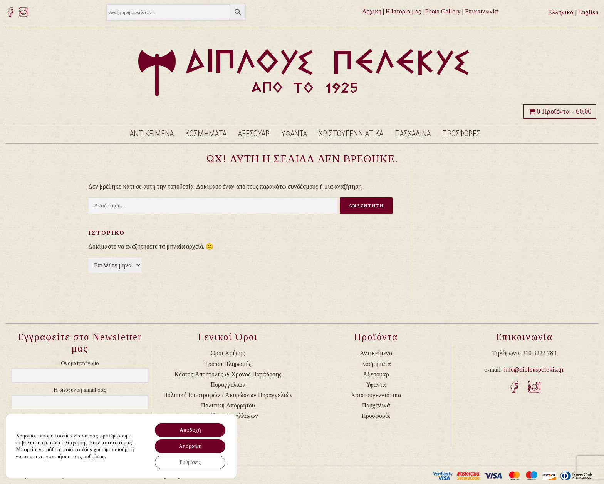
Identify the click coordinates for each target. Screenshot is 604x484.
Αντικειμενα (152, 133)
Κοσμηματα (205, 133)
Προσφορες (461, 133)
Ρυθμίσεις (190, 462)
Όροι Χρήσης (228, 353)
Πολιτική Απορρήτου (228, 405)
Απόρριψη (190, 446)
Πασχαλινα (413, 133)
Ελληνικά (561, 12)
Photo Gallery (443, 11)
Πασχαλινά (376, 405)
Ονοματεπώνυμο (80, 363)
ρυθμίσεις (94, 456)
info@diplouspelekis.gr (534, 369)
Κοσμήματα (376, 363)
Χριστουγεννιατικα (351, 133)
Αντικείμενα (376, 353)
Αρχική (371, 11)
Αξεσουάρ (376, 374)
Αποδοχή (190, 429)
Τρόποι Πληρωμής (228, 363)
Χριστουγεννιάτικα (376, 395)
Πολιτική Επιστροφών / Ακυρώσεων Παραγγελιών (228, 395)
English (588, 12)
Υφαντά (376, 384)
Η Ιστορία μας (403, 11)
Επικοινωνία (481, 11)
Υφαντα (294, 133)
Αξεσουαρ (254, 133)
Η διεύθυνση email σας (80, 390)
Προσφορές (376, 415)
